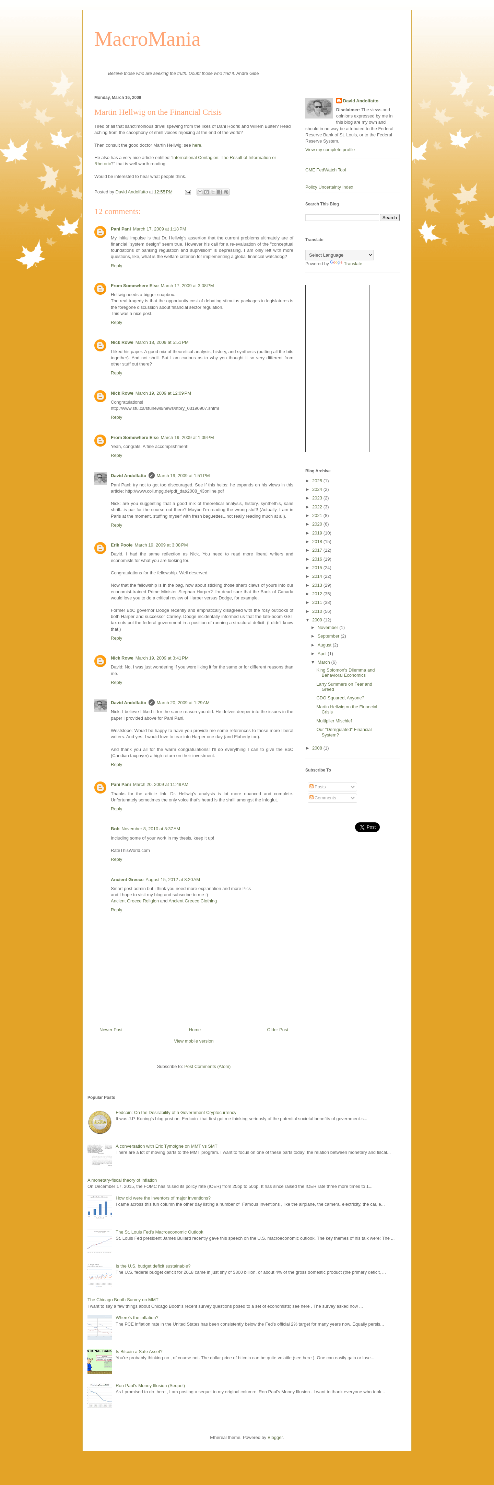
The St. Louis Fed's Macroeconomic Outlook (159, 1232)
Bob (115, 828)
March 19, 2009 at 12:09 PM (163, 393)
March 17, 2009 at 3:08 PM (187, 285)
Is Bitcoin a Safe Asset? (139, 1351)
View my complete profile (330, 149)
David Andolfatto (128, 475)
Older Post (277, 1029)
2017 (318, 550)
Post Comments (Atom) (207, 1066)
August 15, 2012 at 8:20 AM (172, 879)
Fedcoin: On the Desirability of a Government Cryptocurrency (176, 1112)
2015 (318, 567)
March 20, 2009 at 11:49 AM (161, 784)
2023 (318, 497)
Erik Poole (122, 545)
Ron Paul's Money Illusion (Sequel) (150, 1385)
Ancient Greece (127, 879)
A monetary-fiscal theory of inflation (122, 1180)
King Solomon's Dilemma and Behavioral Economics (345, 672)
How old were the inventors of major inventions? (163, 1198)
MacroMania (147, 38)
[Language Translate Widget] (339, 255)
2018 (318, 541)
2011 (318, 602)
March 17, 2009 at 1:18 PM (159, 229)
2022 (318, 506)
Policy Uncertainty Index (329, 187)
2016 (318, 559)
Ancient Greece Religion (135, 900)
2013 (318, 585)
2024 (318, 489)
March (324, 662)
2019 (318, 533)
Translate (346, 263)
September (329, 636)
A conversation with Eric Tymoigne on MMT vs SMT (166, 1146)
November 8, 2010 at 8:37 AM (150, 828)
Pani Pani (121, 229)
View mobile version (193, 1041)
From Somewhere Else (134, 285)
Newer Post (110, 1029)
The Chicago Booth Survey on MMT (122, 1299)
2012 (318, 593)
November (329, 627)
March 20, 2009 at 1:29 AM (183, 702)
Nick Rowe (122, 342)
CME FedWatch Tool (325, 169)
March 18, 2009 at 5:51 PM (162, 342)
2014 (318, 576)
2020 (318, 524)
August (325, 645)
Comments (322, 797)
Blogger (275, 1437)
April (323, 653)
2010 (318, 611)
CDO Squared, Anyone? (340, 697)
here (196, 145)
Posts (317, 786)
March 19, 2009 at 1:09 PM (187, 437)
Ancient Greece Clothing (192, 900)
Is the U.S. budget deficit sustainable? (153, 1266)
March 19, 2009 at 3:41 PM (162, 658)
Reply (116, 265)
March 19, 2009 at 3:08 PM (161, 545)
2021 (318, 515)
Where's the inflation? (137, 1317)
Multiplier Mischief (334, 720)
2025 (318, 480)
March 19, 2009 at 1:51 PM (183, 475)
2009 (318, 619)
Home (195, 1029)
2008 (318, 748)
